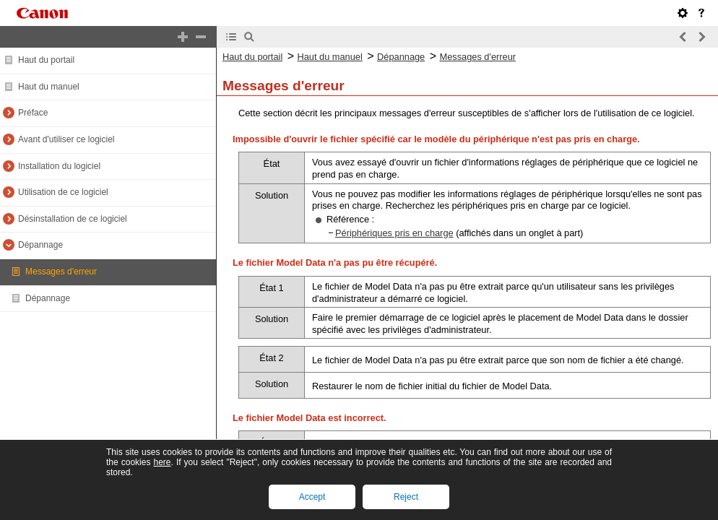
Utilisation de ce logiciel (63, 192)
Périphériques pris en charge (394, 233)
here (161, 462)
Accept (312, 497)
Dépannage (40, 245)
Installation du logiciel (59, 166)
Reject (406, 497)
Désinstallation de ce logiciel (72, 219)
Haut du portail (46, 60)
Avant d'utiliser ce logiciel (66, 139)
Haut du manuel (48, 87)
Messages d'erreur (61, 271)
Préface (33, 113)
